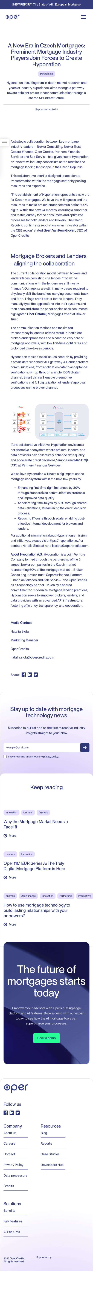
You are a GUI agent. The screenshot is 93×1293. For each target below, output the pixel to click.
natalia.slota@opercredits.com (66, 547)
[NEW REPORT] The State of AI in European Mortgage (46, 4)
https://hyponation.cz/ (64, 542)
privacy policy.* (51, 758)
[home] (11, 17)
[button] (83, 17)
